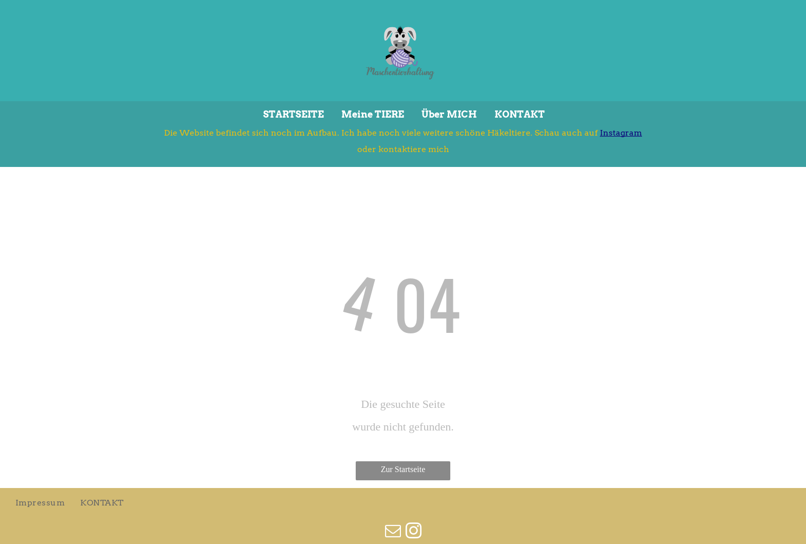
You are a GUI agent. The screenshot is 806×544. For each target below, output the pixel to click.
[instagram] (413, 532)
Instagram (621, 133)
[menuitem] (40, 503)
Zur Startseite (403, 469)
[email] (392, 532)
